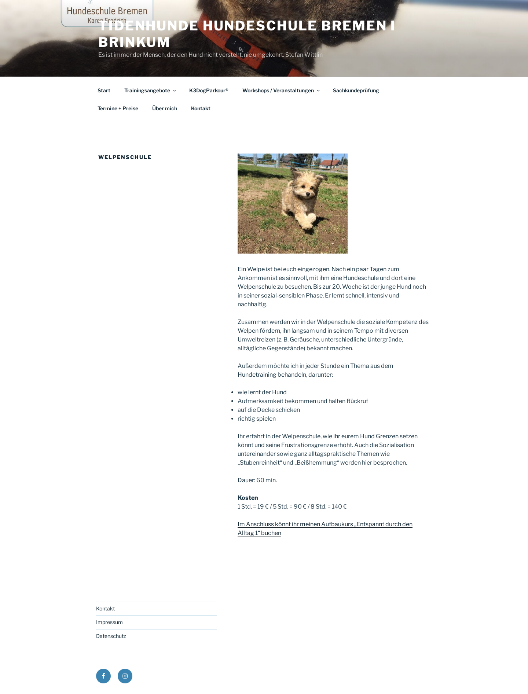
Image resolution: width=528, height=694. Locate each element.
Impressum (109, 622)
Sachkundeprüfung (356, 90)
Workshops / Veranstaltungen (281, 90)
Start (104, 90)
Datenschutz (111, 636)
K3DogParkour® (208, 90)
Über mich (164, 108)
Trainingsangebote (150, 90)
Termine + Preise (118, 108)
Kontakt (200, 108)
